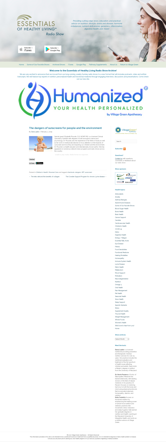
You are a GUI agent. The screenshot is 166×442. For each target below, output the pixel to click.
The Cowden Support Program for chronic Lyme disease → (86, 177)
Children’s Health (121, 226)
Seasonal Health (120, 297)
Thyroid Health (120, 314)
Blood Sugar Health (121, 209)
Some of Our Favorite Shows (38, 66)
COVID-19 (118, 229)
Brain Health (119, 215)
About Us (113, 66)
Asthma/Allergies (121, 200)
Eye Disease (119, 244)
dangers (78, 173)
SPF (83, 173)
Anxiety (117, 197)
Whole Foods (120, 320)
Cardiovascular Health (122, 223)
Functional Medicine (122, 253)
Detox (117, 232)
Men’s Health (119, 267)
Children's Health (42, 173)
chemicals (70, 173)
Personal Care (53, 173)
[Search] (126, 142)
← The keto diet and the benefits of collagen (44, 177)
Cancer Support (120, 218)
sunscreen (88, 173)
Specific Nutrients (121, 305)
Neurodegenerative (121, 279)
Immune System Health (123, 261)
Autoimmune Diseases (122, 203)
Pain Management (121, 291)
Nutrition (118, 282)
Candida (118, 221)
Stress (117, 308)
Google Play (81, 66)
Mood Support (120, 273)
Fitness (117, 247)
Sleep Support (120, 302)
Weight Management (122, 317)
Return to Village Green (129, 66)
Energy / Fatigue (121, 238)
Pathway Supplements (98, 66)
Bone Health (119, 212)
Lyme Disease (120, 264)
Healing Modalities (121, 256)
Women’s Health (120, 323)
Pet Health (118, 294)
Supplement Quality (122, 311)
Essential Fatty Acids (122, 241)
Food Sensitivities (121, 250)
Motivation (118, 276)
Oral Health (119, 288)
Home (21, 66)
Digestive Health (120, 235)
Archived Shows (59, 66)
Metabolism (119, 270)
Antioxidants (119, 194)
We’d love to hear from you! (124, 326)
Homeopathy (119, 258)
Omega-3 (118, 285)
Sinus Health (119, 299)
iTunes (70, 66)
